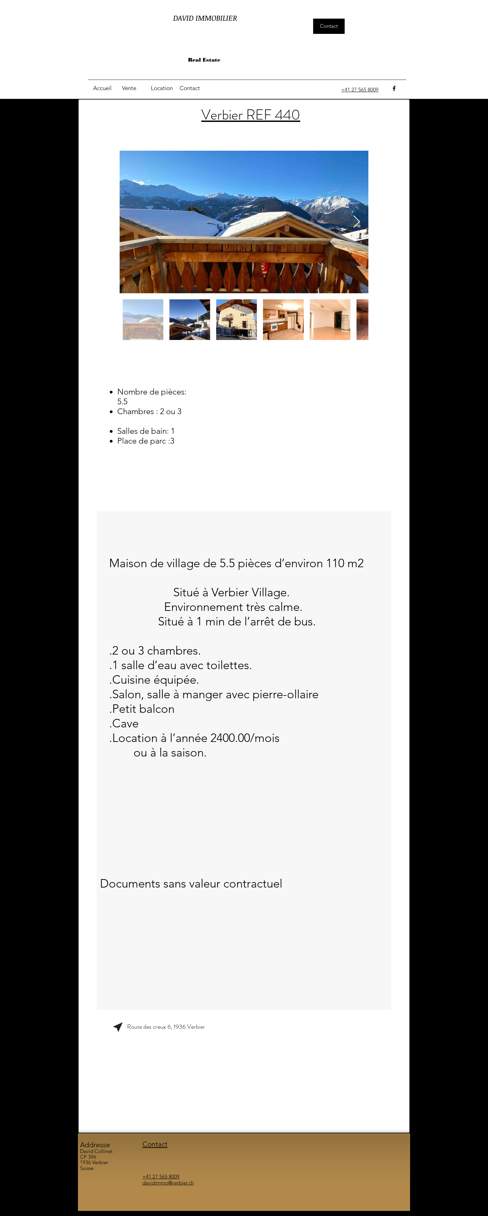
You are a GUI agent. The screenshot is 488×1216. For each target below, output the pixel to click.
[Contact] (329, 26)
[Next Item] (357, 222)
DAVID (184, 18)
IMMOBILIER (216, 18)
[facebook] (394, 88)
